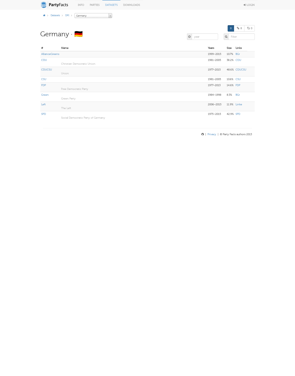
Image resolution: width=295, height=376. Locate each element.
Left (43, 104)
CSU (43, 79)
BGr (238, 54)
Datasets (111, 5)
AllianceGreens (50, 54)
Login (249, 5)
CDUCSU (46, 69)
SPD (43, 114)
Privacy (212, 134)
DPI (67, 15)
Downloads (131, 5)
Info (81, 5)
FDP (43, 85)
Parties (95, 5)
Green (45, 94)
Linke (239, 104)
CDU (44, 60)
